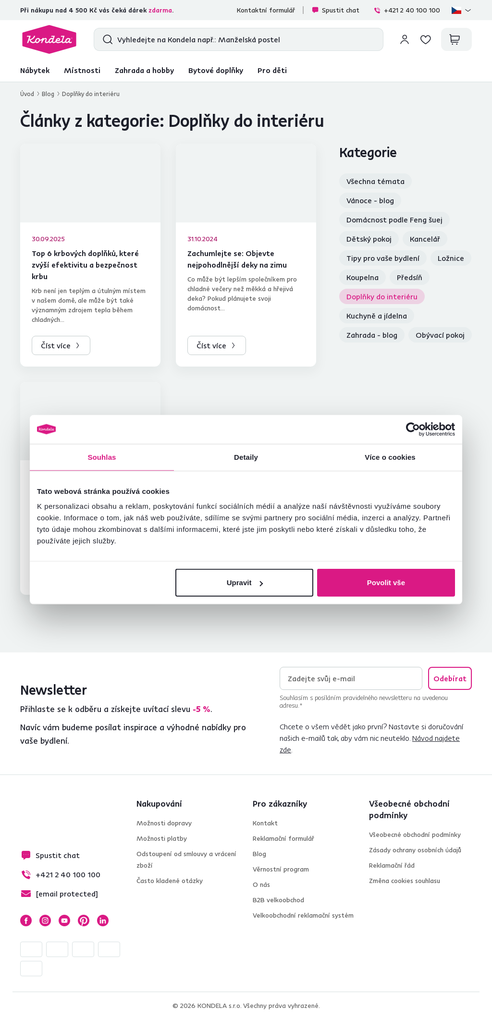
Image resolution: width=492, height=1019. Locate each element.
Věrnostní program (281, 869)
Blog (48, 94)
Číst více (56, 345)
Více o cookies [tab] (390, 457)
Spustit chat (335, 10)
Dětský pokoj (369, 239)
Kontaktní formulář (266, 10)
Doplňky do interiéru (382, 296)
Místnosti (82, 70)
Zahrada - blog (371, 335)
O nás (261, 884)
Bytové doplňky (215, 70)
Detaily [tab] (246, 457)
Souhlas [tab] (101, 457)
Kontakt (265, 823)
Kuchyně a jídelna (376, 315)
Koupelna (362, 277)
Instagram (45, 920)
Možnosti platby (161, 838)
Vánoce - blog (370, 200)
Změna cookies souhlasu (404, 880)
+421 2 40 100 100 (406, 10)
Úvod (27, 94)
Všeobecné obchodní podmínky (415, 834)
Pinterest (83, 920)
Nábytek (34, 70)
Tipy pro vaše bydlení (382, 258)
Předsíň (409, 277)
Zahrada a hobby (144, 70)
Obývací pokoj (440, 335)
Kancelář (425, 239)
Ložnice (451, 258)
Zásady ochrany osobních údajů (415, 850)
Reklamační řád (392, 865)
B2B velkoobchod (278, 900)
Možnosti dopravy (164, 823)
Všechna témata (375, 181)
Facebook (26, 920)
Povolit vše (386, 582)
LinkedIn (103, 920)
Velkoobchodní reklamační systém (303, 915)
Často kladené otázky (169, 880)
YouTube (64, 920)
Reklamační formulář (283, 838)
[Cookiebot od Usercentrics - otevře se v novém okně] (413, 429)
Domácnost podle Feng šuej (394, 219)
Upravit (245, 582)
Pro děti (272, 70)
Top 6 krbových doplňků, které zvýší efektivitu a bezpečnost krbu (85, 264)
